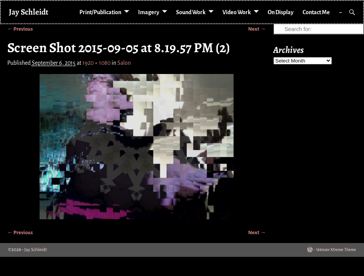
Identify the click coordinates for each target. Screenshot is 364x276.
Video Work (236, 12)
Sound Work (191, 12)
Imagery (148, 12)
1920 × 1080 (96, 63)
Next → (256, 29)
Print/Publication (100, 12)
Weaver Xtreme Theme (336, 249)
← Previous (20, 29)
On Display (280, 12)
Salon (124, 63)
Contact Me (316, 12)
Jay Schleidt (28, 11)
